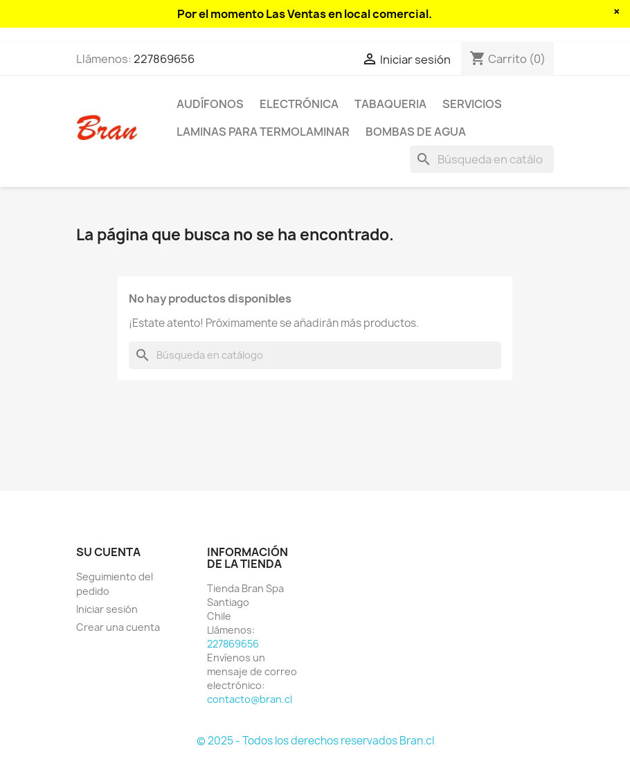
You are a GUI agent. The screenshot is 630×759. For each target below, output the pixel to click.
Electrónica (299, 103)
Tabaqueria (390, 103)
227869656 (164, 58)
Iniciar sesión (107, 609)
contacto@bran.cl (249, 699)
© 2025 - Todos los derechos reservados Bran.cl (315, 740)
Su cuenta (108, 552)
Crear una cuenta (118, 627)
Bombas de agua (416, 131)
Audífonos (210, 103)
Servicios (472, 103)
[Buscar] (482, 159)
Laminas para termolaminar (263, 131)
